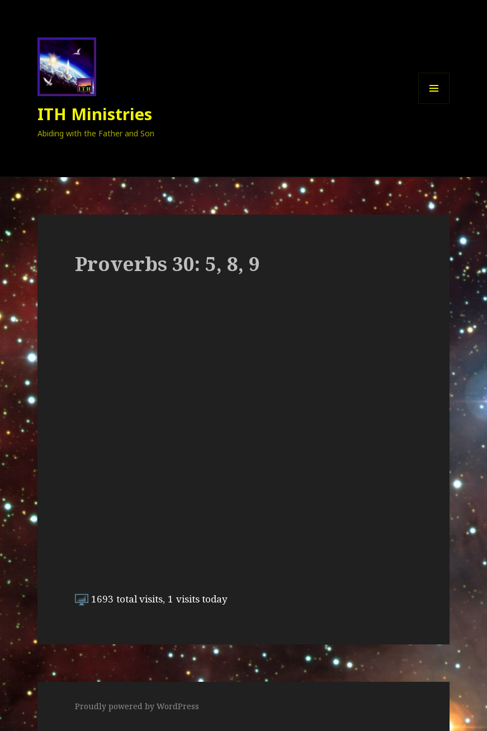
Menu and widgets (434, 103)
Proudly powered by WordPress (137, 706)
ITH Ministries (94, 114)
